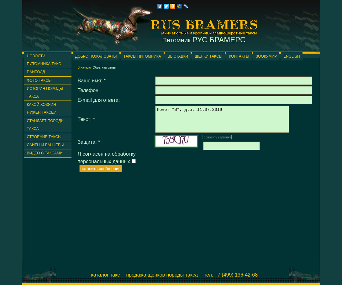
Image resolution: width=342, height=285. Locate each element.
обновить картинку (217, 142)
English (291, 56)
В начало (84, 67)
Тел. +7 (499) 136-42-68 (231, 274)
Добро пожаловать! (96, 56)
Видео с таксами (45, 153)
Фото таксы (39, 80)
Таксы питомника (142, 56)
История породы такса (45, 92)
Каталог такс (105, 274)
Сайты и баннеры (45, 145)
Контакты (239, 56)
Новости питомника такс (44, 60)
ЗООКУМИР (266, 56)
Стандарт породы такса (46, 125)
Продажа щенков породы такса (162, 274)
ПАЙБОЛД (36, 72)
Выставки (178, 56)
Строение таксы (44, 137)
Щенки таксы (208, 56)
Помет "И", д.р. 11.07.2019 (230, 121)
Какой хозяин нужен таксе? (41, 108)
